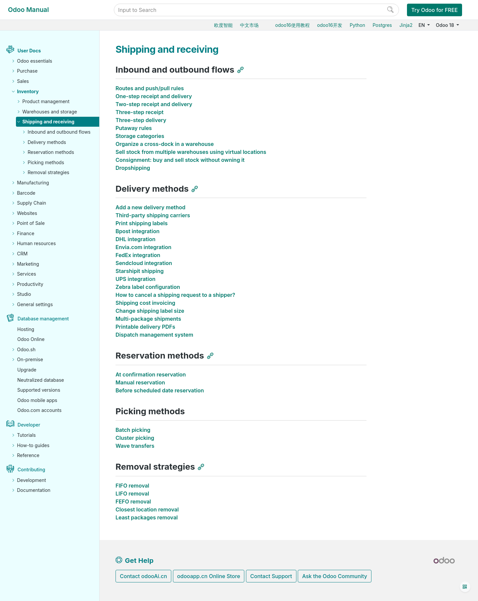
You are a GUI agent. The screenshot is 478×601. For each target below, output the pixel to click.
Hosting (25, 329)
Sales (23, 81)
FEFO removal (133, 501)
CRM (22, 253)
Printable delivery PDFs (145, 326)
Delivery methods (47, 142)
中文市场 (249, 25)
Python (357, 25)
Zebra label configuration (148, 287)
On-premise (30, 359)
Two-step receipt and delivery (154, 104)
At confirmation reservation (151, 374)
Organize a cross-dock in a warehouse (165, 144)
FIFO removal (132, 485)
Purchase (27, 71)
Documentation (33, 490)
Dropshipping (133, 168)
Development (31, 480)
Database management (43, 318)
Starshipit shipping (140, 271)
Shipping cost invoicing (145, 303)
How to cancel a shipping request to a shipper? (175, 295)
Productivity (30, 284)
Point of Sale (30, 223)
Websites (27, 213)
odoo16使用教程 (292, 25)
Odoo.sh (26, 349)
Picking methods (46, 162)
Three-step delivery (141, 120)
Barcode (26, 193)
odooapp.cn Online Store (208, 576)
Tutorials (26, 435)
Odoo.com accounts (39, 410)
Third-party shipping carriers (153, 215)
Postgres (382, 25)
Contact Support (271, 576)
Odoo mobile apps (37, 400)
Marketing (28, 264)
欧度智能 (223, 25)
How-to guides (33, 445)
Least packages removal (147, 517)
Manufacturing (33, 182)
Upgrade (26, 369)
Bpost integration (137, 231)
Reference (28, 455)
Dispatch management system (154, 334)
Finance (25, 233)
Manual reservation (140, 382)
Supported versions (38, 390)
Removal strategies (48, 172)
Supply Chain (31, 203)
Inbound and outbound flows (59, 132)
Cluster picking (135, 437)
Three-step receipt (140, 112)
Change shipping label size (150, 310)
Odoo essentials (34, 61)
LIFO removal (132, 493)
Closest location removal (147, 509)
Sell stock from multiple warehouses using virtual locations (191, 152)
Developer (29, 425)
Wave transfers (135, 445)
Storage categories (140, 136)
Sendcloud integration (144, 263)
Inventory (28, 91)
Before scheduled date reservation (160, 390)
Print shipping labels (142, 223)
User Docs (29, 50)
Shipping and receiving (48, 121)
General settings (35, 304)
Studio (24, 294)
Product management (45, 101)
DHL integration (135, 239)
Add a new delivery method (151, 207)
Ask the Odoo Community (334, 576)
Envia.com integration (143, 247)
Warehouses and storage (49, 111)
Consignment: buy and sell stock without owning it (180, 160)
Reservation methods (51, 152)
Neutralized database (40, 380)
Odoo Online (30, 339)
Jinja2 (405, 25)
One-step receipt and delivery (154, 96)
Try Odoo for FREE (434, 10)
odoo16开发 (329, 25)
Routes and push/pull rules (150, 88)
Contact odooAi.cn (143, 576)
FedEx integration (138, 255)
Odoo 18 (445, 25)
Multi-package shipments (148, 318)
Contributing (31, 469)
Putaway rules (134, 128)
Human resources (36, 243)
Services (26, 274)
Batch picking (133, 430)
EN (422, 25)
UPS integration (135, 279)
